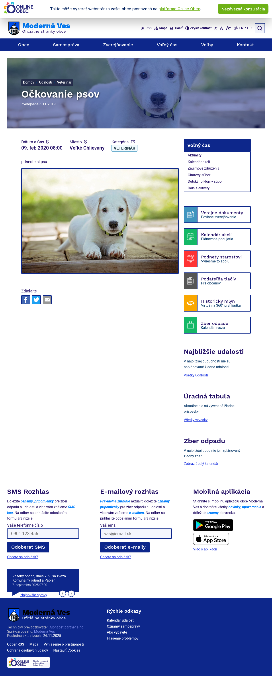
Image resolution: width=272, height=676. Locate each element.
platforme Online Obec (179, 9)
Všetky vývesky (195, 420)
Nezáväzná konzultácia (243, 9)
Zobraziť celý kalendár (201, 464)
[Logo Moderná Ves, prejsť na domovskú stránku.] (38, 28)
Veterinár (124, 148)
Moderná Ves (44, 631)
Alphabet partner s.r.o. (66, 627)
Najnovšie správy (33, 595)
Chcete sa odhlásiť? (22, 557)
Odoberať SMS (28, 547)
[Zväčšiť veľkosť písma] (228, 28)
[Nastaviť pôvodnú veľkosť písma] (221, 28)
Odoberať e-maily (125, 547)
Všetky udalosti (196, 375)
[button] (62, 593)
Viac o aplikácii (205, 549)
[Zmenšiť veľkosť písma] (216, 28)
